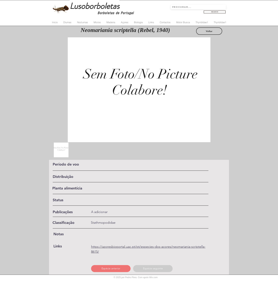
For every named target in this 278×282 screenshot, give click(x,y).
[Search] (215, 11)
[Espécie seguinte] (153, 268)
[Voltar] (209, 31)
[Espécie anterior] (111, 268)
